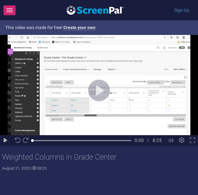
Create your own (79, 27)
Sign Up (181, 10)
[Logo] (95, 9)
